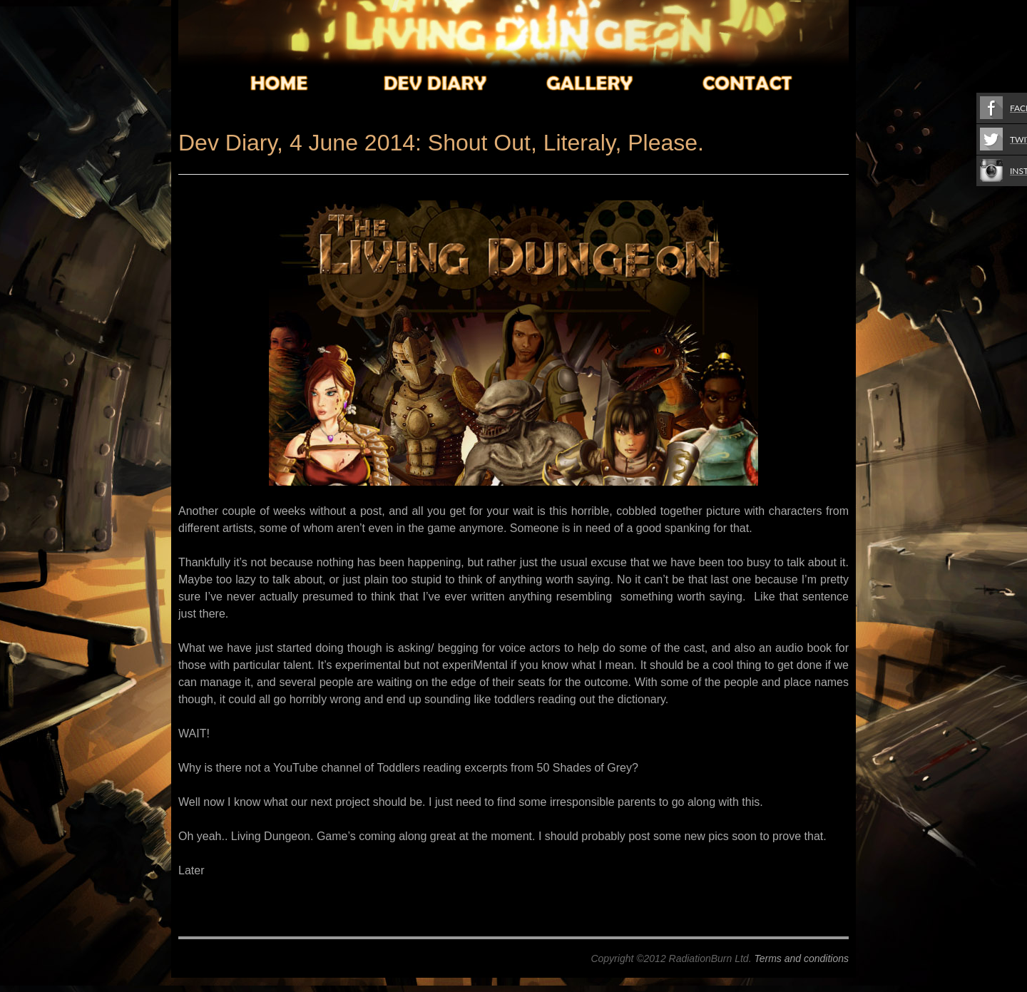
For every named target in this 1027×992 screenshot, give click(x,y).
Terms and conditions (801, 958)
